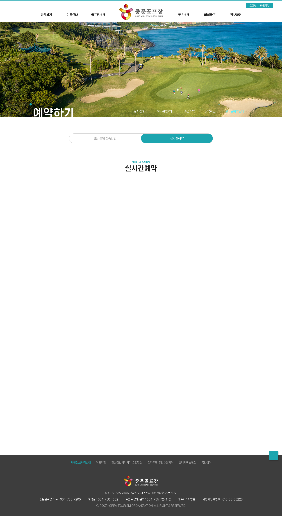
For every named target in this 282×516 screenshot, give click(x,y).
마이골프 (210, 14)
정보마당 (236, 14)
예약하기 (46, 14)
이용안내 (72, 14)
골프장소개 (98, 14)
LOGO (141, 12)
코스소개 (184, 14)
